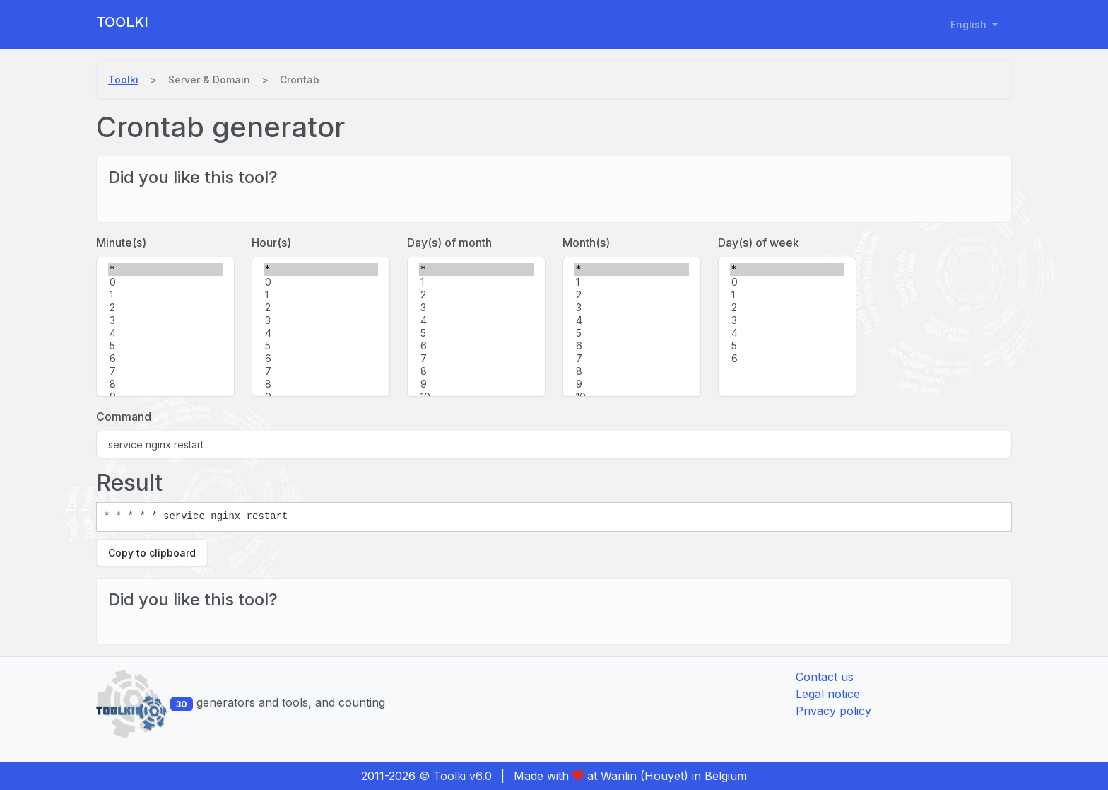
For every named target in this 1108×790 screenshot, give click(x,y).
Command (123, 416)
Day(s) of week (758, 243)
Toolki (122, 21)
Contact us (825, 677)
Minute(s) (121, 243)
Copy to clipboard (152, 553)
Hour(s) (271, 243)
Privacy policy (833, 711)
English (969, 24)
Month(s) (586, 243)
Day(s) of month (449, 243)
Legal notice (828, 694)
